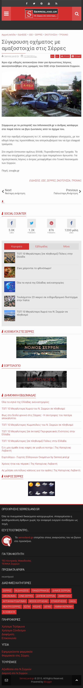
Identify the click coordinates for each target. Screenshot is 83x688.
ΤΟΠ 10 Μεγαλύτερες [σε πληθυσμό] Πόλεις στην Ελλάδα (45, 255)
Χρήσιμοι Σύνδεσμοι (14, 630)
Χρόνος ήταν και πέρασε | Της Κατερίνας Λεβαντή (29, 463)
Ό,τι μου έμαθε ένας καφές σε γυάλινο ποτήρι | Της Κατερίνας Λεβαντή (36, 449)
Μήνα (66, 246)
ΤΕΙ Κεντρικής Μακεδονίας (16, 560)
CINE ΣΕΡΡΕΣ (26, 596)
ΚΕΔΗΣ (37, 606)
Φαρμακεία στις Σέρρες (15, 655)
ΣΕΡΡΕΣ (51, 180)
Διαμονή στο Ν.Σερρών (15, 673)
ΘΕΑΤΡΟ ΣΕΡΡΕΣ (12, 606)
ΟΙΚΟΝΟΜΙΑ (9, 596)
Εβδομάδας (41, 246)
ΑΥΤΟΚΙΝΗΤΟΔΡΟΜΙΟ (14, 601)
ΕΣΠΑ (27, 606)
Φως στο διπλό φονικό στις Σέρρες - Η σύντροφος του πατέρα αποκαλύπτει (37, 417)
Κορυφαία (16, 246)
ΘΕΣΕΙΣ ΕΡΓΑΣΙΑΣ (38, 601)
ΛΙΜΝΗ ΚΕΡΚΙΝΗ (64, 606)
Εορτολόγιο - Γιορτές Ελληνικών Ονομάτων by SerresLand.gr (35, 457)
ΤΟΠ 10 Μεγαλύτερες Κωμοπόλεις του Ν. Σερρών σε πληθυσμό (37, 424)
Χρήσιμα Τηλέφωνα (13, 626)
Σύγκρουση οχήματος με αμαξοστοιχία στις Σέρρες (34, 45)
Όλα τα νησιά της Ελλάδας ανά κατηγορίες (40, 282)
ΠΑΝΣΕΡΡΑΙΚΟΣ (40, 590)
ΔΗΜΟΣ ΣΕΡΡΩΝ (61, 590)
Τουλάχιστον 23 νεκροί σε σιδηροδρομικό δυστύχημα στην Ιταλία (47, 299)
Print (65, 56)
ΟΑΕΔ (73, 601)
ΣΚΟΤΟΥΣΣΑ (63, 180)
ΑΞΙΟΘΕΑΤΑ (9, 612)
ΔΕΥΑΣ (47, 606)
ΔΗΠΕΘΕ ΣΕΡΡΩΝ (45, 596)
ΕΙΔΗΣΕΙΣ (34, 180)
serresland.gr (25, 537)
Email (76, 56)
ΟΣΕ (43, 180)
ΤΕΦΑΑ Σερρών (10, 563)
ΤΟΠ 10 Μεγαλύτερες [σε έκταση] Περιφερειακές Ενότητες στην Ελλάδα (38, 433)
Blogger (48, 681)
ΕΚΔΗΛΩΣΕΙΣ (22, 590)
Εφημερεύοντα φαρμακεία (17, 651)
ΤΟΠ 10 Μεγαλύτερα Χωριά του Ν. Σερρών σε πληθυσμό (42, 313)
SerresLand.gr (26, 678)
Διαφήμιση (8, 634)
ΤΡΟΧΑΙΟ (76, 180)
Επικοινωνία (9, 638)
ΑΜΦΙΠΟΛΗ (64, 596)
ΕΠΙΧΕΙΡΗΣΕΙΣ (58, 601)
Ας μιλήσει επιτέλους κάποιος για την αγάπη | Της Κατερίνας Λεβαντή (41, 470)
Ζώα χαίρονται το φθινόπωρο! (34, 268)
